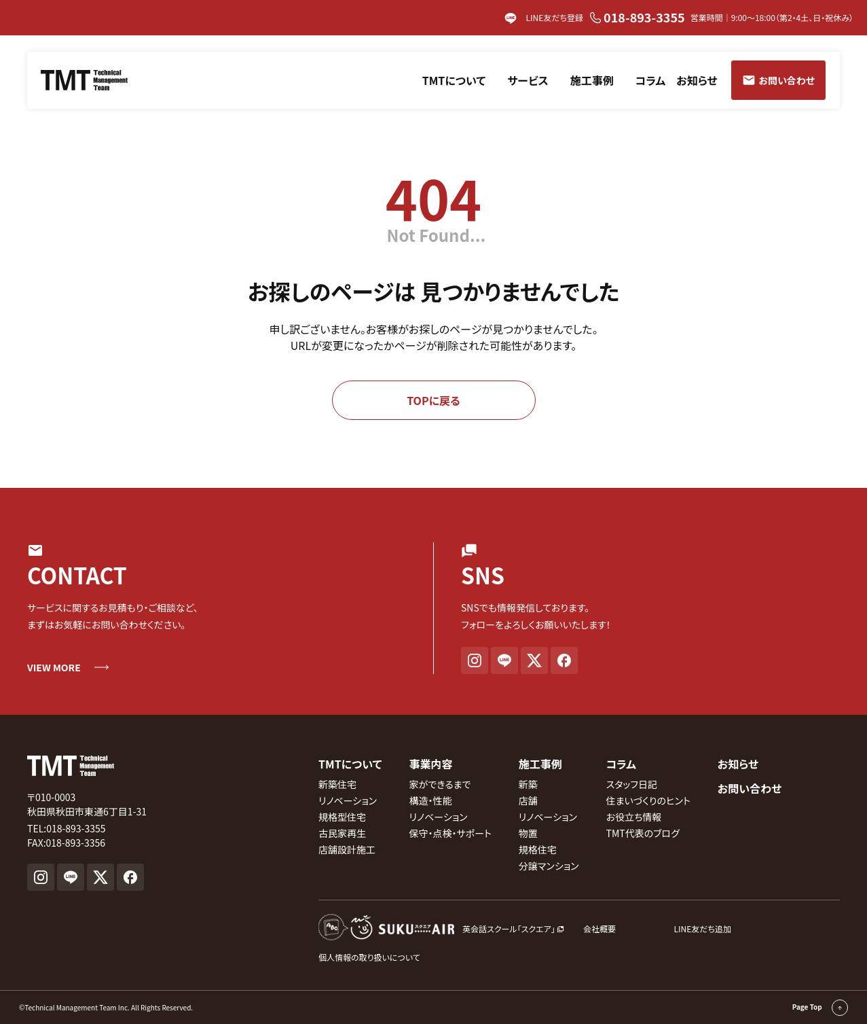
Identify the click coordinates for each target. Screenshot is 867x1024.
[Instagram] (474, 660)
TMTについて (454, 80)
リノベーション (347, 800)
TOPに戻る (433, 400)
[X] (534, 660)
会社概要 (599, 928)
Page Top (820, 1008)
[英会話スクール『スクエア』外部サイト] (441, 929)
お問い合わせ (749, 788)
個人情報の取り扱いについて (369, 957)
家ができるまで (440, 784)
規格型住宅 (342, 817)
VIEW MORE (54, 667)
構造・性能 (430, 800)
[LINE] (504, 660)
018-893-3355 (637, 17)
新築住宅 (337, 784)
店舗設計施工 (346, 849)
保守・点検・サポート (450, 833)
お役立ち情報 (634, 817)
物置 (528, 833)
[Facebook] (564, 660)
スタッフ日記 (632, 784)
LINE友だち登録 (543, 18)
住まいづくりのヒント (648, 800)
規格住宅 (538, 849)
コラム (650, 80)
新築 (528, 784)
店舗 (528, 800)
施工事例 (592, 80)
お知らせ (696, 80)
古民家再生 (342, 833)
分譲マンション (549, 865)
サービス (527, 80)
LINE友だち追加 (702, 928)
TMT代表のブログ (643, 833)
